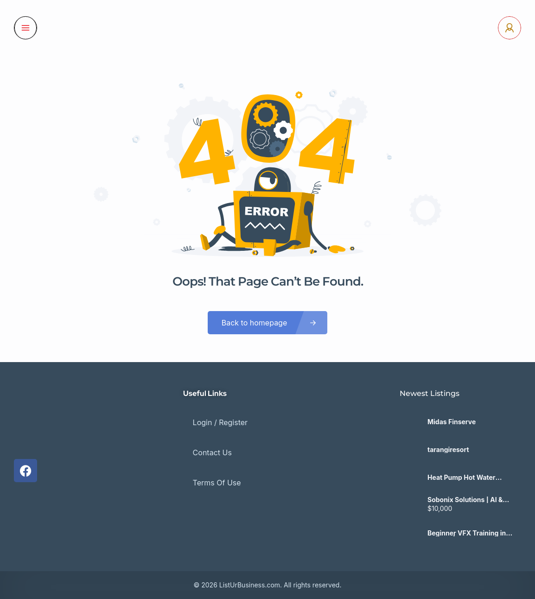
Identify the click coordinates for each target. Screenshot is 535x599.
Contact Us (202, 438)
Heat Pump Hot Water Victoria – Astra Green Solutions (462, 477)
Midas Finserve (451, 422)
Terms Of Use (207, 458)
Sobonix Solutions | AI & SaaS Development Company (465, 500)
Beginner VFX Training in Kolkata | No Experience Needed (466, 533)
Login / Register (210, 417)
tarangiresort (448, 449)
